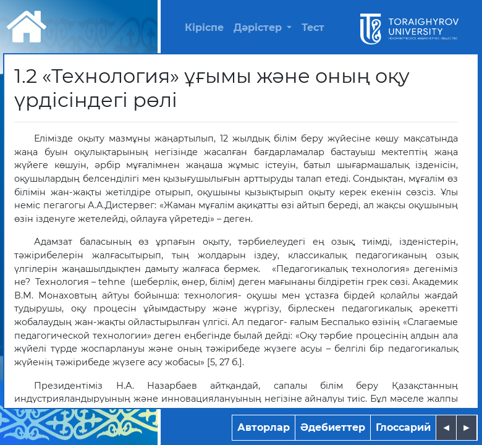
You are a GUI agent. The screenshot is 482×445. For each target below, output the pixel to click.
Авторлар (263, 427)
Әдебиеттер (332, 427)
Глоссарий (403, 427)
